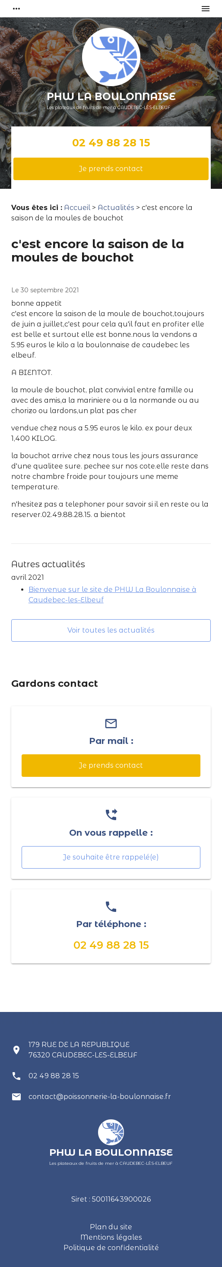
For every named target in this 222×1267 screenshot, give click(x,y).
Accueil (77, 208)
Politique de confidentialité (111, 1248)
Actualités (116, 208)
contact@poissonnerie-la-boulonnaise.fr (100, 1096)
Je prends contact (111, 169)
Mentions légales (111, 1237)
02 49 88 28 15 (111, 142)
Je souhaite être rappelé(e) (111, 857)
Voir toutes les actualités (111, 630)
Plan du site (111, 1227)
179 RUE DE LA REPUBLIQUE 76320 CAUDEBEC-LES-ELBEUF (83, 1050)
